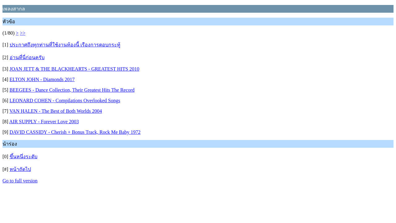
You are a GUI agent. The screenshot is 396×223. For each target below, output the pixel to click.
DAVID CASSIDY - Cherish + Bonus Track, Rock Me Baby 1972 (75, 132)
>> (22, 33)
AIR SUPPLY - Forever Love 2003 (44, 121)
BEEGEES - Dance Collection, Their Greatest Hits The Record (72, 90)
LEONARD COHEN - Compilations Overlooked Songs (65, 100)
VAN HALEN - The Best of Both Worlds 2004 (55, 111)
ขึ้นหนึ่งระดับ (23, 156)
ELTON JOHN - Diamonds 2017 (42, 79)
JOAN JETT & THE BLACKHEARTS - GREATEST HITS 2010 (75, 69)
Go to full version (19, 180)
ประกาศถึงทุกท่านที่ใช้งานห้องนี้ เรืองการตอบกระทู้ (65, 44)
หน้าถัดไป (20, 169)
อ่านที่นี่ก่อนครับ (27, 57)
